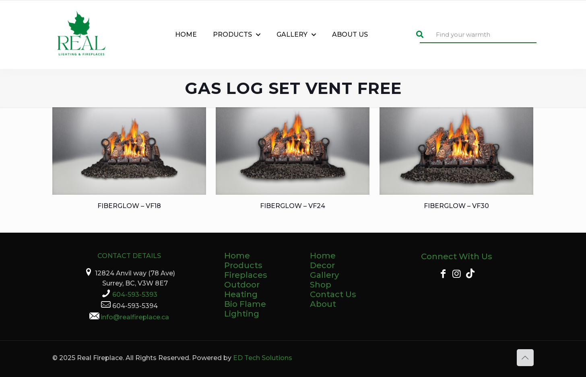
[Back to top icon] (525, 357)
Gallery (324, 275)
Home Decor (323, 260)
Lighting (241, 314)
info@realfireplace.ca (135, 317)
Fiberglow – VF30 (456, 206)
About (323, 304)
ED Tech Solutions (262, 358)
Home (237, 255)
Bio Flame (245, 304)
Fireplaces (245, 275)
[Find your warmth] (478, 35)
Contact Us (333, 294)
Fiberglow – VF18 (129, 206)
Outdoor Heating (242, 289)
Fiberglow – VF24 (292, 206)
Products (243, 265)
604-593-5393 (134, 294)
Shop (320, 285)
